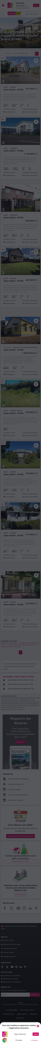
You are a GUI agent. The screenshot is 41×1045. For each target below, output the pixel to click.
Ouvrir (36, 1034)
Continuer (34, 1040)
